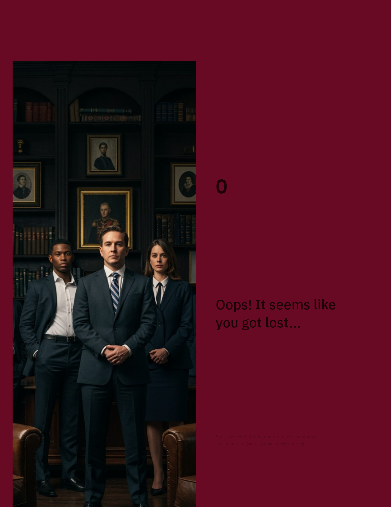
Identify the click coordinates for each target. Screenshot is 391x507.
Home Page (293, 443)
